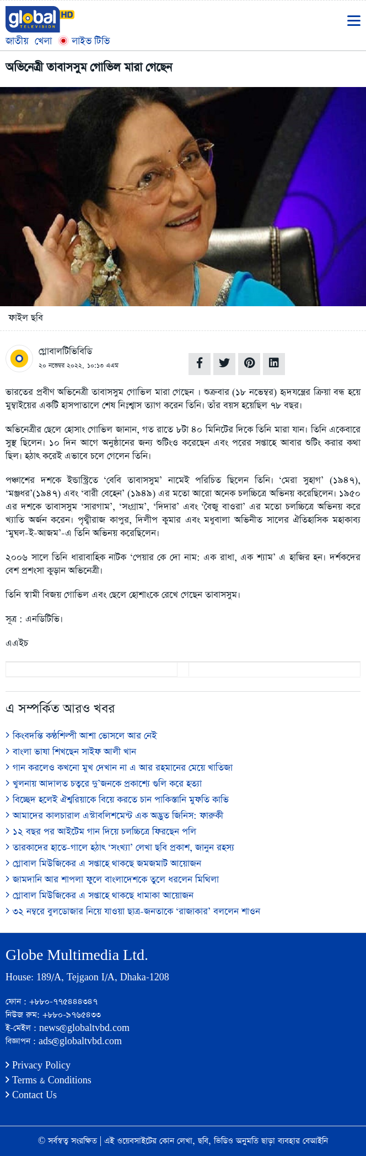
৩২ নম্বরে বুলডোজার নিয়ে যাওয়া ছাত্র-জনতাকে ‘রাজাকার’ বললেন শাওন (133, 911)
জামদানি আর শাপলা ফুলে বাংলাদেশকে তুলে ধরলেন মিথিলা (112, 879)
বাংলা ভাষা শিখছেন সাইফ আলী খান (71, 752)
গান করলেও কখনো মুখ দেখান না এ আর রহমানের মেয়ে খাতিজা (119, 768)
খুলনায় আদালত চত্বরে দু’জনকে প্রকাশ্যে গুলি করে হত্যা (104, 784)
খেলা (43, 41)
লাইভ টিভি (84, 41)
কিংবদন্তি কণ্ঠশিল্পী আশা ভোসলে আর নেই (81, 736)
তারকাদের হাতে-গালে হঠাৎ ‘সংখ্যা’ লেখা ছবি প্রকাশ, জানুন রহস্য (120, 848)
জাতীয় (17, 41)
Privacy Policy (38, 1065)
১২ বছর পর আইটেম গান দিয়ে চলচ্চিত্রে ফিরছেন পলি (101, 832)
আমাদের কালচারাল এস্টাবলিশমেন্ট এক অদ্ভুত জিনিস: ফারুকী (114, 816)
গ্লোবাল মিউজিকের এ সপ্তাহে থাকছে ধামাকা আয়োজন (99, 895)
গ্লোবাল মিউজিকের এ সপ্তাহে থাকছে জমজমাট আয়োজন (103, 863)
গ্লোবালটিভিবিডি (65, 351)
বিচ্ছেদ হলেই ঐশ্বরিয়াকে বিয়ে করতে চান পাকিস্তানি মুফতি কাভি (117, 800)
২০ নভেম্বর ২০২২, (61, 365)
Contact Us (31, 1095)
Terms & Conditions (49, 1080)
